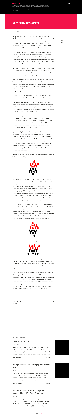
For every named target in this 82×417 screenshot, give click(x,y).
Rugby (62, 42)
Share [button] (62, 36)
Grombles (16, 3)
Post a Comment (20, 409)
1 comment (18, 357)
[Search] (64, 3)
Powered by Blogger (41, 413)
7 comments (19, 383)
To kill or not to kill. (21, 341)
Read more (48, 357)
